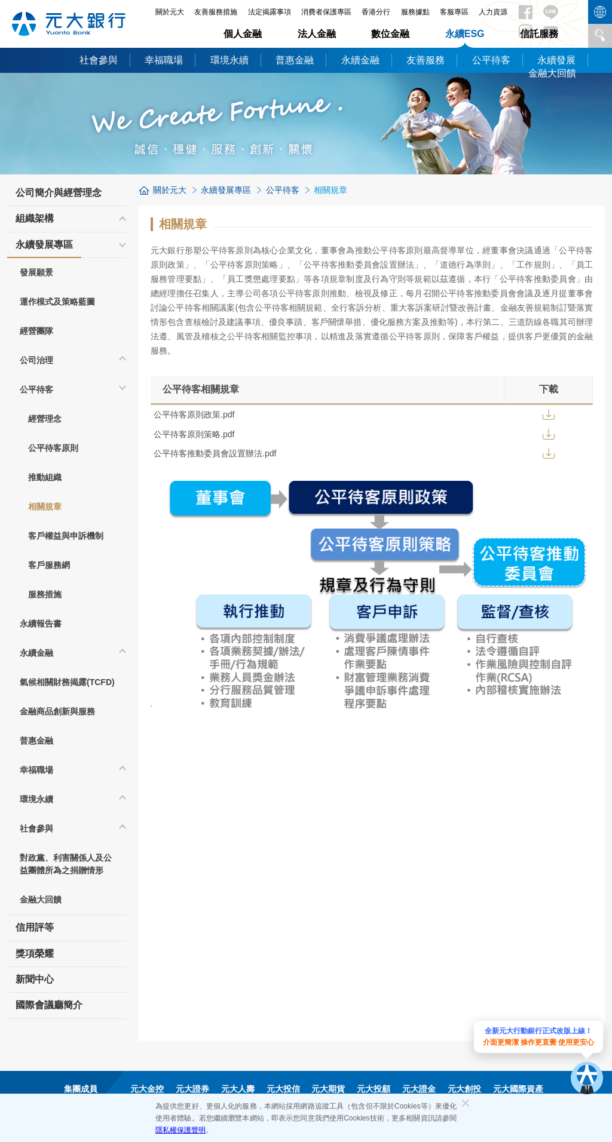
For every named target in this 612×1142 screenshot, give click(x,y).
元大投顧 (373, 1089)
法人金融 (317, 34)
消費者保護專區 (326, 12)
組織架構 (35, 218)
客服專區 (454, 12)
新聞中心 (35, 979)
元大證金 (419, 1089)
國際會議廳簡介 (49, 1005)
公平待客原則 (53, 448)
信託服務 (539, 34)
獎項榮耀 (35, 953)
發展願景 (36, 272)
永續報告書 (41, 623)
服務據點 (415, 12)
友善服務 (425, 60)
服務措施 (45, 594)
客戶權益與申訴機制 (65, 536)
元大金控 (147, 1089)
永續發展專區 (44, 248)
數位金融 (390, 34)
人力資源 (493, 12)
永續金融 (360, 60)
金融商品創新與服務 (57, 711)
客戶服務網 (49, 565)
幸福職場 (164, 60)
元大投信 (283, 1089)
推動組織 (45, 477)
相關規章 (45, 506)
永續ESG (465, 34)
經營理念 (45, 418)
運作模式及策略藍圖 (57, 301)
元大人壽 (238, 1089)
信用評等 (35, 927)
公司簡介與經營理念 (59, 193)
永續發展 (556, 60)
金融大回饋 (552, 73)
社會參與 (98, 60)
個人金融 (243, 34)
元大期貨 (328, 1089)
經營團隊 (36, 331)
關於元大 (169, 190)
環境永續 (229, 60)
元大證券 (192, 1089)
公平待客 (491, 60)
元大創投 (464, 1089)
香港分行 (376, 12)
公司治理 (36, 360)
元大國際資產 (518, 1089)
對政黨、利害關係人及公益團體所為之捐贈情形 (66, 864)
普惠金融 (295, 60)
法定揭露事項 (269, 12)
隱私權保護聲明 (180, 1130)
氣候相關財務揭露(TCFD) (67, 682)
